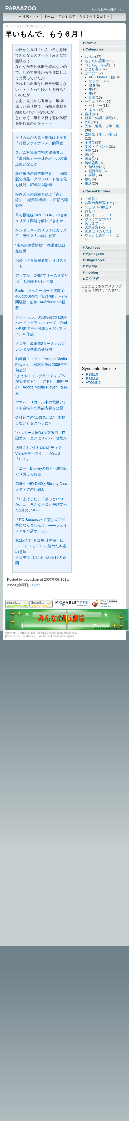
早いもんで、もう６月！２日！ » (83, 16)
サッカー (95, 81)
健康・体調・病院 (98, 118)
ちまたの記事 (25, 26)
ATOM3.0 (93, 383)
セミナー (95, 106)
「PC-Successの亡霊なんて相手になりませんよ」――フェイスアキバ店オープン (41, 525)
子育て (90, 142)
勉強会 (94, 167)
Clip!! (36, 585)
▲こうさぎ (90, 278)
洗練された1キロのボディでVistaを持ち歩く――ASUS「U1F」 (38, 453)
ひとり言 (41, 26)
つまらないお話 (97, 65)
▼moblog (90, 272)
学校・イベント (97, 147)
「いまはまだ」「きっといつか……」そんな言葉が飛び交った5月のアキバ (41, 504)
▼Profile (89, 43)
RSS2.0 (92, 379)
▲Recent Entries (96, 191)
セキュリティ (95, 102)
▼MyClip (89, 266)
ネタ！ (94, 110)
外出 (88, 122)
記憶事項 (95, 171)
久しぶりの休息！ (98, 207)
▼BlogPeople (93, 260)
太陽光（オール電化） (102, 134)
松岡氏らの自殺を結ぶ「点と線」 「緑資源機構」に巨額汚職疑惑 (41, 200)
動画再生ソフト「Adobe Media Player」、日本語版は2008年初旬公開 (41, 364)
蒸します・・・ (97, 223)
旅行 (88, 179)
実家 (88, 150)
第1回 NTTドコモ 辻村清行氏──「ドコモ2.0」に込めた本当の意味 (40, 546)
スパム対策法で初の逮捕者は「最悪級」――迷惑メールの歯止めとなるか (41, 158)
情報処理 (91, 163)
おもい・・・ (95, 211)
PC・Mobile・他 (101, 77)
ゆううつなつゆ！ (98, 219)
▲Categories (92, 49)
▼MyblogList (93, 254)
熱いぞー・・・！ (98, 215)
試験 (92, 175)
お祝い (90, 57)
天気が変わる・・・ (100, 227)
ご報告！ (91, 199)
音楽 (92, 97)
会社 (88, 114)
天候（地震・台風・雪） (103, 126)
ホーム (49, 16)
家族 (88, 159)
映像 (92, 85)
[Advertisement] (97, 329)
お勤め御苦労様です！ (102, 203)
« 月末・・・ (29, 16)
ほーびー (91, 73)
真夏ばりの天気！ (98, 231)
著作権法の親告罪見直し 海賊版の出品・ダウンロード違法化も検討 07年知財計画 (41, 179)
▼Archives (91, 247)
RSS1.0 (92, 374)
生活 (88, 183)
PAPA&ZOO (20, 8)
